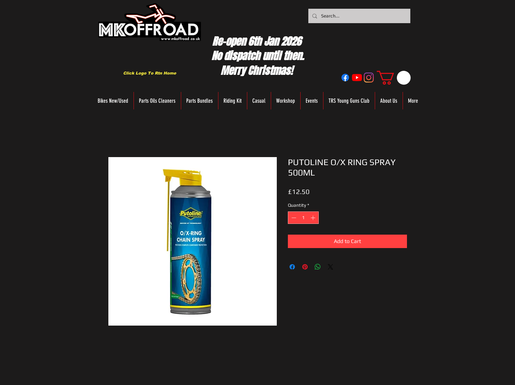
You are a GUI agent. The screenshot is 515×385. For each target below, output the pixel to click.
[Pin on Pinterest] (305, 267)
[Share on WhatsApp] (318, 267)
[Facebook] (345, 78)
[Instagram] (369, 78)
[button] (394, 78)
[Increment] (313, 218)
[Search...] (358, 16)
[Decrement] (293, 218)
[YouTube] (357, 78)
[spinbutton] (303, 218)
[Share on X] (330, 267)
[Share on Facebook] (292, 267)
